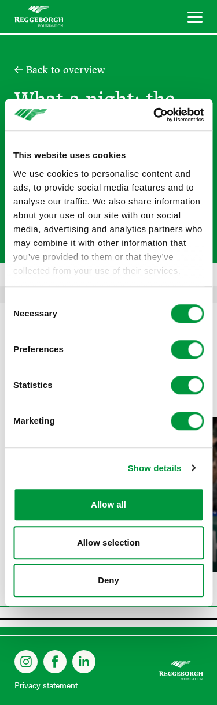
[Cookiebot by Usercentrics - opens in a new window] (154, 114)
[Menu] (195, 19)
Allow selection (108, 542)
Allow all (108, 504)
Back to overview (65, 70)
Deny (108, 580)
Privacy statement (46, 685)
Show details (155, 468)
